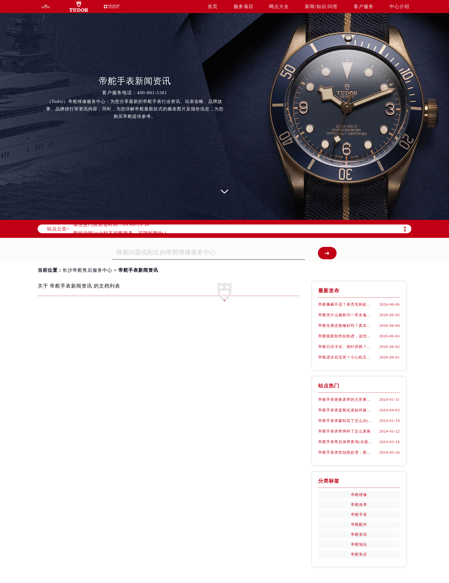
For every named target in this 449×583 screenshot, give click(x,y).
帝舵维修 (359, 495)
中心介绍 (399, 6)
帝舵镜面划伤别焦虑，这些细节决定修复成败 (346, 336)
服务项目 (243, 6)
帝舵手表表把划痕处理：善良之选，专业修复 (346, 452)
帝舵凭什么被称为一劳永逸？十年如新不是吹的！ (346, 315)
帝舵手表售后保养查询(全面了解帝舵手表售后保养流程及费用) (346, 442)
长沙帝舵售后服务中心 (87, 270)
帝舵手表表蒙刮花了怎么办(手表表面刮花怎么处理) (346, 421)
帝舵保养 (359, 504)
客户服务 (364, 6)
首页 (213, 6)
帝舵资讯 (359, 534)
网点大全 (279, 6)
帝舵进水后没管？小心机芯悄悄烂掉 (346, 357)
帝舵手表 (359, 514)
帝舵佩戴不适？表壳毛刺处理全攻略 (346, 304)
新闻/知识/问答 (321, 6)
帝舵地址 (359, 544)
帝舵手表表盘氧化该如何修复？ (346, 410)
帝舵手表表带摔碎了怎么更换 (344, 431)
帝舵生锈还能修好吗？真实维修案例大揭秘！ (346, 325)
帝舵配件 (359, 524)
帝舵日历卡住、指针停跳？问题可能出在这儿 (346, 347)
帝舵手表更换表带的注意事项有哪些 (346, 399)
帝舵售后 (359, 554)
